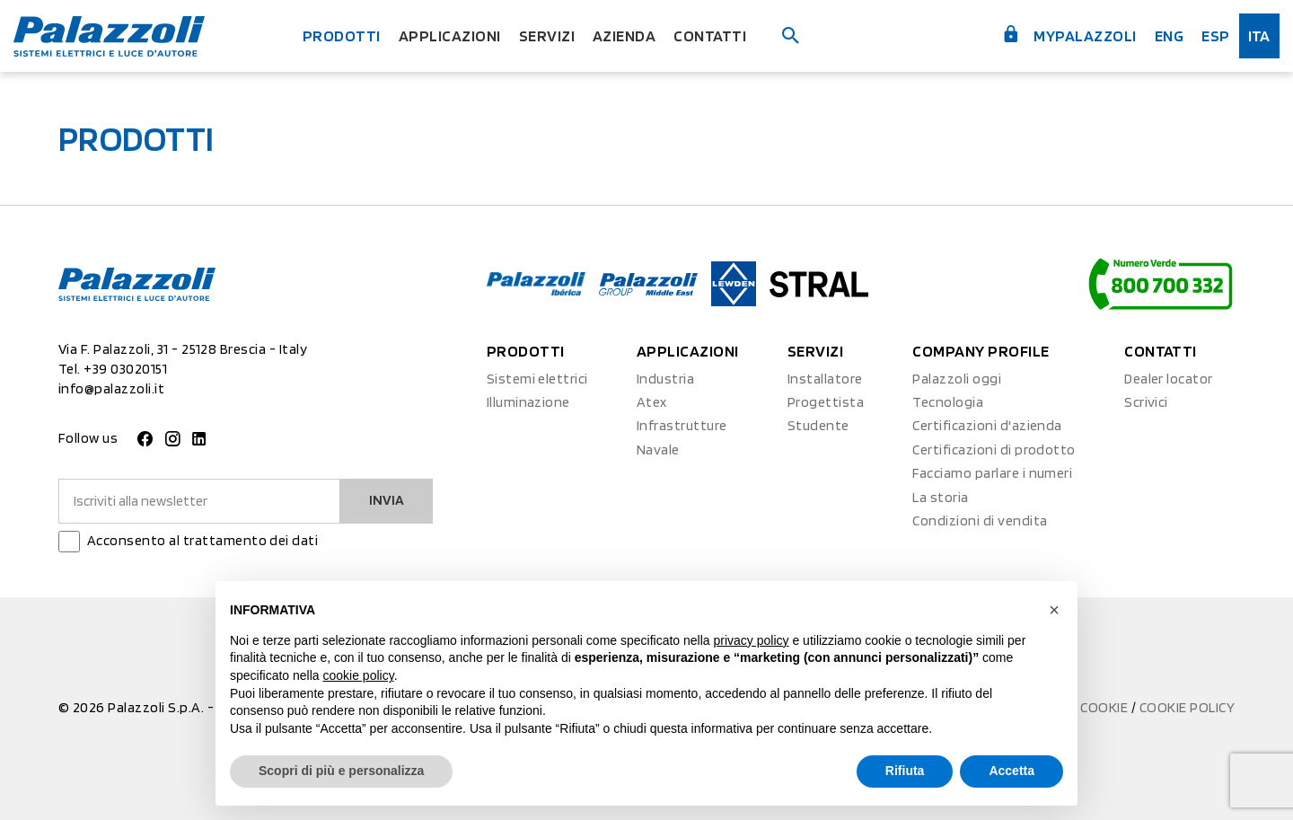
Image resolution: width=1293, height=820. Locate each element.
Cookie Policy (1187, 707)
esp (1215, 35)
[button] (1054, 609)
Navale (658, 449)
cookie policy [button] (358, 675)
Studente (818, 425)
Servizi (547, 35)
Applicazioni (450, 35)
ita (1259, 35)
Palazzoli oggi (956, 378)
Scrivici (1146, 401)
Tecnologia (947, 401)
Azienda (624, 35)
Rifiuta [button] (905, 770)
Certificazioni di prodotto (993, 449)
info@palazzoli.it (111, 388)
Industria (665, 378)
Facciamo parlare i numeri (992, 472)
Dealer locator (1168, 378)
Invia (386, 499)
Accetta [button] (1011, 770)
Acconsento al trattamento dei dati (202, 540)
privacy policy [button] (751, 640)
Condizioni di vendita (979, 520)
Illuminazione (528, 401)
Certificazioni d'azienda (987, 425)
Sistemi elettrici (537, 378)
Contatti (709, 35)
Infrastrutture (682, 425)
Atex (652, 401)
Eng (1169, 35)
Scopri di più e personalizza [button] (341, 770)
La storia (940, 497)
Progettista (825, 401)
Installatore (825, 378)
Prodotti (342, 35)
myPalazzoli (1069, 34)
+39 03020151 (125, 368)
